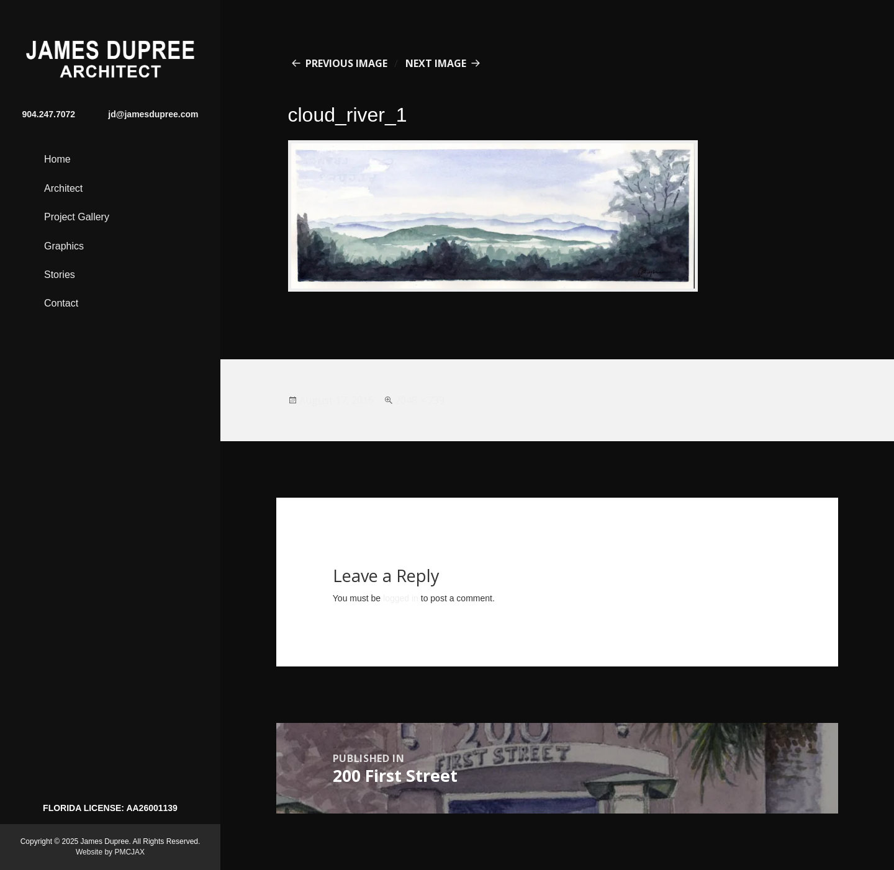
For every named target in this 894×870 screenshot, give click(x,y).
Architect (63, 188)
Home (57, 159)
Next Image (435, 63)
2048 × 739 (420, 400)
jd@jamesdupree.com (153, 114)
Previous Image (346, 63)
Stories (59, 274)
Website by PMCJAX (110, 852)
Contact (61, 303)
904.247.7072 (49, 114)
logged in (400, 598)
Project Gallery (76, 217)
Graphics (64, 246)
